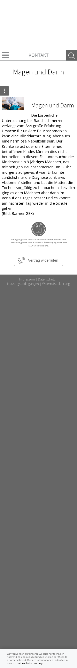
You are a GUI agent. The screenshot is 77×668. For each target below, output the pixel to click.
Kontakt (39, 55)
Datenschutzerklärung (29, 663)
